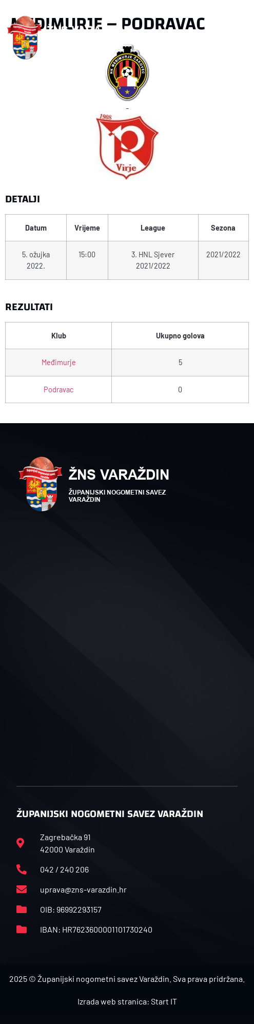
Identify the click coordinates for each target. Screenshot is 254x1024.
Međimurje (59, 362)
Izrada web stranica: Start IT (127, 1001)
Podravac (58, 389)
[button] (242, 37)
